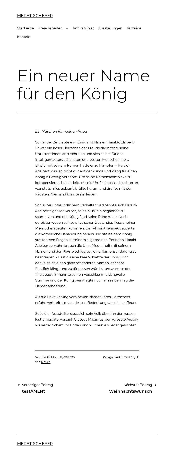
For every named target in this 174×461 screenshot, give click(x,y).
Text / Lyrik (131, 357)
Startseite (25, 28)
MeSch (45, 362)
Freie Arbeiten (50, 28)
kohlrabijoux (83, 28)
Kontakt (24, 37)
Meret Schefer (35, 15)
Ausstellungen (110, 28)
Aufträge (134, 28)
